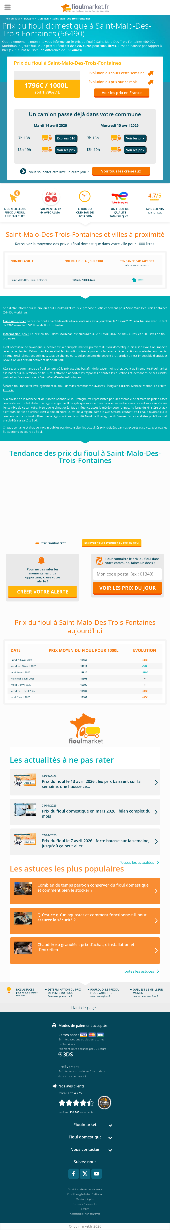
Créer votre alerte (42, 591)
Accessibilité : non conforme (85, 1213)
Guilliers (124, 386)
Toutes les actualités (137, 862)
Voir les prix (66, 150)
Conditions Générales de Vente (85, 1189)
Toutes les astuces (138, 971)
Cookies (85, 1208)
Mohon (148, 386)
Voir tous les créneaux (121, 171)
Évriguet (112, 386)
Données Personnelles (85, 1204)
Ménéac (136, 386)
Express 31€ (66, 138)
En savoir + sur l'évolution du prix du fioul (111, 542)
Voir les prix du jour (127, 587)
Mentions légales (85, 1199)
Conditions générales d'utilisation (85, 1194)
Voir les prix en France (122, 92)
